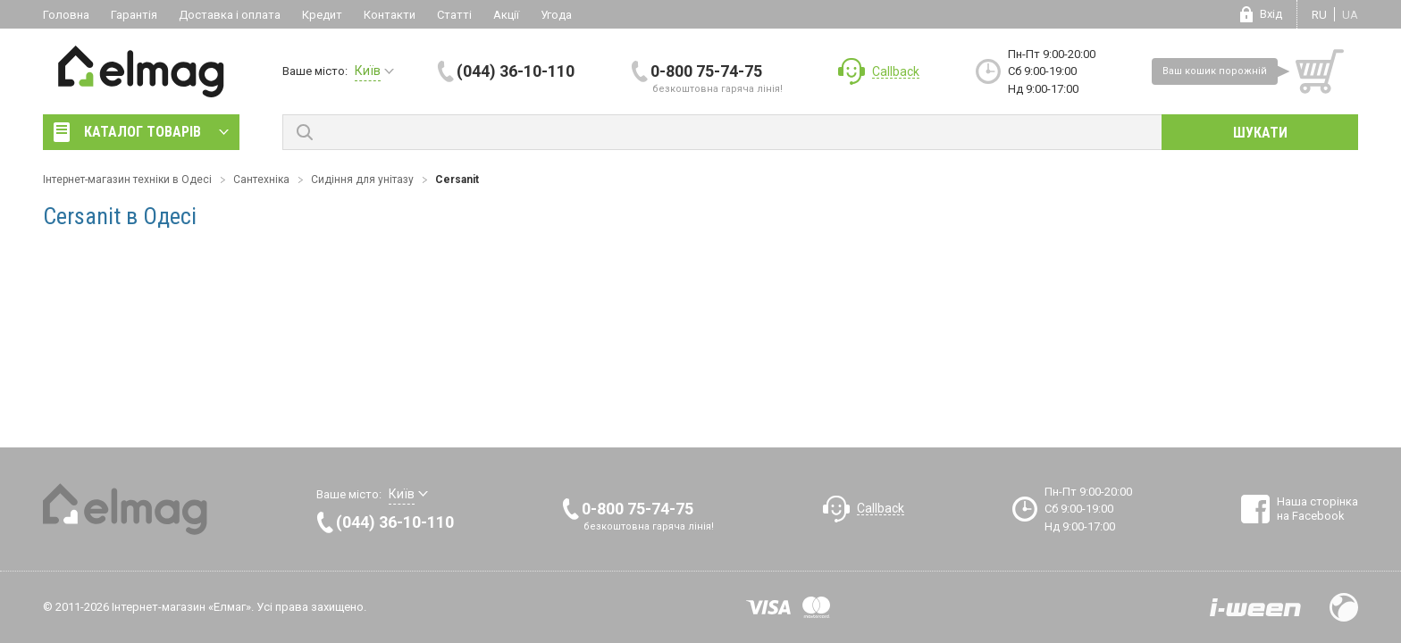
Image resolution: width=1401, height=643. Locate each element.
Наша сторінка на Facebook (1317, 508)
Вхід (1271, 14)
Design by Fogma (1344, 607)
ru (1319, 15)
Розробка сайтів (1255, 607)
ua (1350, 15)
